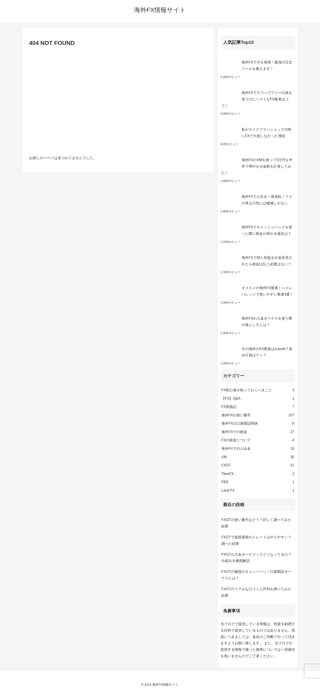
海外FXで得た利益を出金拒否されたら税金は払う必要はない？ (267, 261)
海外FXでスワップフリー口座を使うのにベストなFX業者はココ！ (256, 99)
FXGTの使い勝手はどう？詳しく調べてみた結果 (256, 523)
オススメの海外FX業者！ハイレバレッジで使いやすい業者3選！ (267, 291)
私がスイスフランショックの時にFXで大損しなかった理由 (266, 133)
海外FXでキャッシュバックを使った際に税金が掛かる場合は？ (267, 230)
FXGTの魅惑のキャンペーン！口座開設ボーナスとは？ (256, 575)
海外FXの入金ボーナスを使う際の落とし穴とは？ (267, 321)
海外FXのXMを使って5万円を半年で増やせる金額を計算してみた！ (256, 166)
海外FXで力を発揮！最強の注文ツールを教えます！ (267, 65)
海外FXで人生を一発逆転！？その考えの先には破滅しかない (267, 200)
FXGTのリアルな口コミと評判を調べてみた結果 (256, 592)
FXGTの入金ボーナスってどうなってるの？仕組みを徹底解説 (256, 558)
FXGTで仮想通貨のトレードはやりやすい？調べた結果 (256, 540)
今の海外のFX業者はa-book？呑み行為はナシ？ (267, 352)
